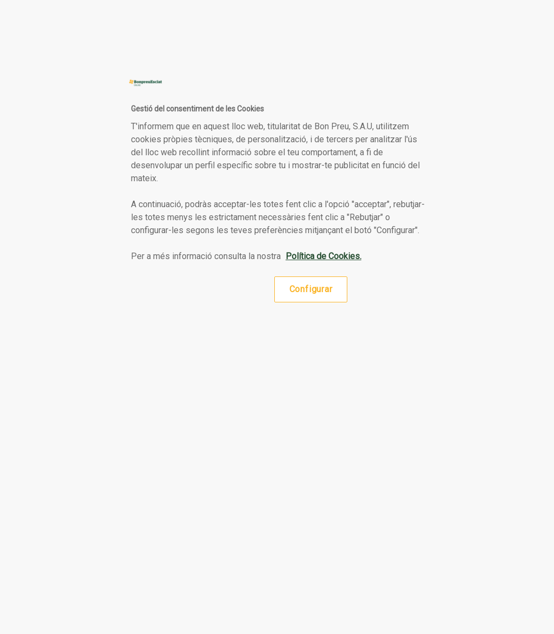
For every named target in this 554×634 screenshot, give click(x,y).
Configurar (311, 289)
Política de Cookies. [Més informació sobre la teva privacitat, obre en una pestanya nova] (323, 256)
